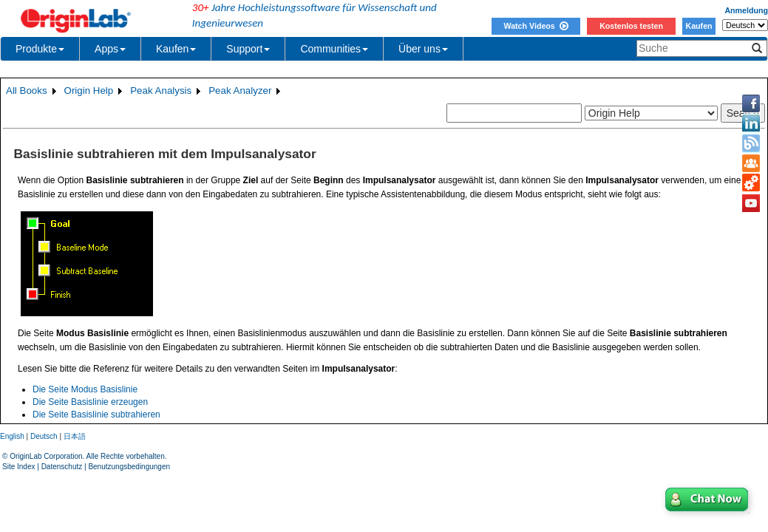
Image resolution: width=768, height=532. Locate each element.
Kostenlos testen (631, 25)
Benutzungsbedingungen (129, 467)
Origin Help (89, 90)
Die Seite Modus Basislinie (85, 389)
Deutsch (44, 436)
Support (248, 49)
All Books (26, 90)
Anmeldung (746, 10)
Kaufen (698, 25)
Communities (334, 49)
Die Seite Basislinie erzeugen (90, 402)
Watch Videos (535, 25)
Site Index (18, 467)
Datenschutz (62, 467)
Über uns (423, 49)
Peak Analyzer (239, 90)
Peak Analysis (160, 90)
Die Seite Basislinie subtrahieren (96, 414)
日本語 (75, 436)
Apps (110, 49)
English (12, 436)
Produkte (40, 49)
